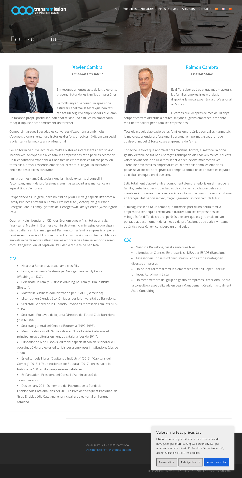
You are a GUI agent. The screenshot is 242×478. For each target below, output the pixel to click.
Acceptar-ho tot (217, 462)
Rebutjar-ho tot (190, 462)
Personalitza (166, 462)
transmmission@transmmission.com (108, 450)
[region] (192, 448)
